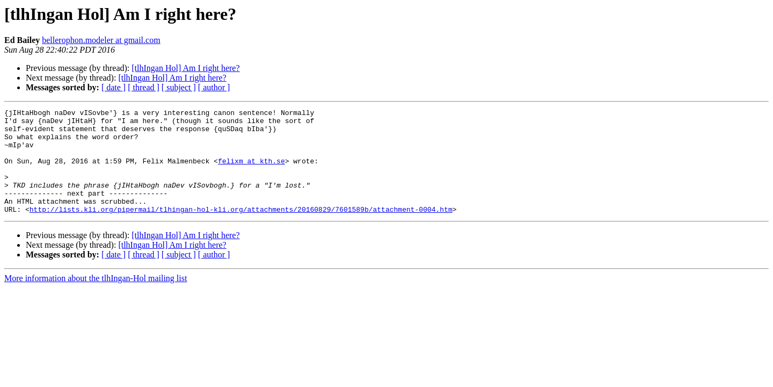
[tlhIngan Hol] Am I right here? (185, 68)
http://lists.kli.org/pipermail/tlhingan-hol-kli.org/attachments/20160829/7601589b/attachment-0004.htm (241, 230)
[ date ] (113, 87)
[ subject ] (179, 87)
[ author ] (214, 87)
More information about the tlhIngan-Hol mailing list (95, 299)
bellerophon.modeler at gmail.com (101, 40)
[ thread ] (143, 87)
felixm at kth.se (251, 172)
